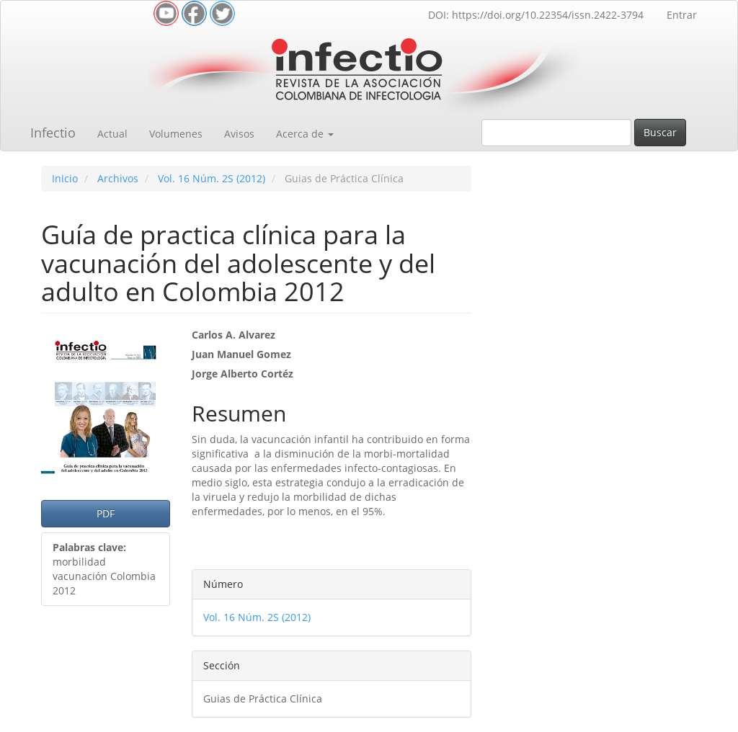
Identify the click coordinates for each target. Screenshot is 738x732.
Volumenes (176, 133)
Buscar (660, 132)
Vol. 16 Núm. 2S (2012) (211, 178)
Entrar (682, 15)
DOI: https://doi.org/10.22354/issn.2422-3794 (536, 15)
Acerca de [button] (305, 133)
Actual (112, 133)
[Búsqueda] (556, 132)
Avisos (239, 133)
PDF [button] (106, 513)
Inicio (65, 178)
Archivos (117, 178)
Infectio (53, 132)
